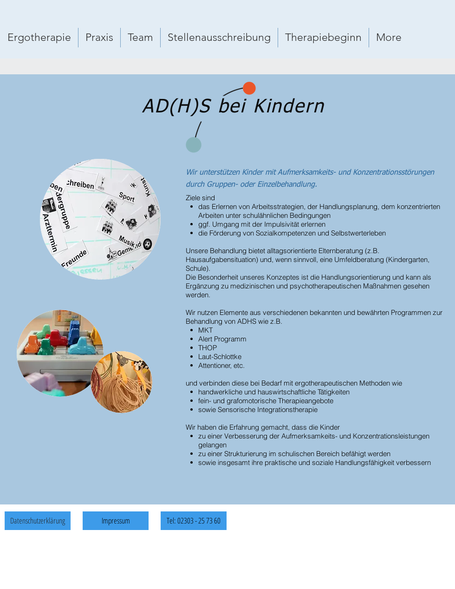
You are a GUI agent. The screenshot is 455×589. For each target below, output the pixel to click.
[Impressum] (116, 520)
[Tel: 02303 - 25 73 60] (194, 520)
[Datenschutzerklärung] (38, 520)
